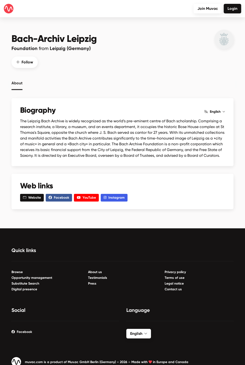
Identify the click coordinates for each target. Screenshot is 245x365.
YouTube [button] (86, 197)
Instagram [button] (114, 197)
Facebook (21, 331)
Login (232, 8)
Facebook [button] (59, 197)
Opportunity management (31, 277)
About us (95, 271)
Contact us (173, 288)
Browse (17, 271)
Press (92, 283)
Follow (24, 61)
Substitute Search (25, 283)
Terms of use (174, 277)
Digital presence (24, 288)
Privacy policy (175, 271)
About (16, 81)
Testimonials (97, 277)
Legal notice (174, 283)
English (214, 111)
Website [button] (32, 197)
